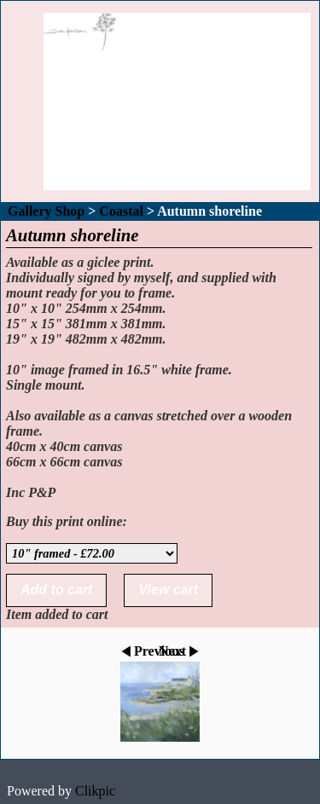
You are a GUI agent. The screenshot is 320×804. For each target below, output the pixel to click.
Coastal (121, 211)
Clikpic (95, 791)
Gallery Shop (46, 211)
